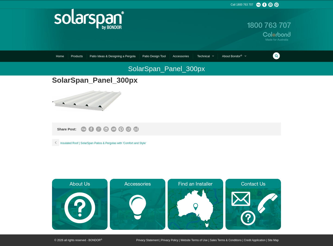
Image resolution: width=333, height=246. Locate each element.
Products (77, 56)
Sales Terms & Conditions (225, 240)
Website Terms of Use (194, 240)
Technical (203, 56)
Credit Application (254, 240)
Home (60, 56)
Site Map (273, 240)
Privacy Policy (169, 240)
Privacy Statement (147, 240)
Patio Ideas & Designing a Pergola (113, 56)
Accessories (181, 56)
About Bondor (232, 56)
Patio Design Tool (154, 56)
